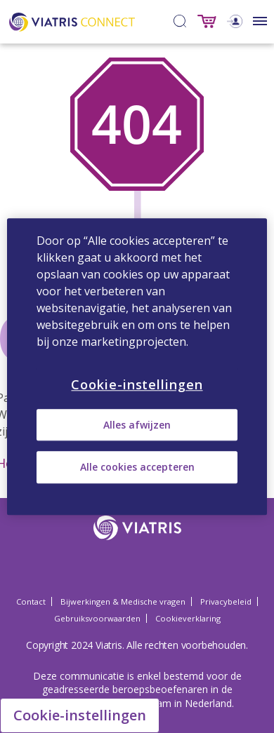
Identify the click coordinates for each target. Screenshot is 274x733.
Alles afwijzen (137, 424)
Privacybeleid (226, 601)
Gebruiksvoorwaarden (97, 618)
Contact (31, 601)
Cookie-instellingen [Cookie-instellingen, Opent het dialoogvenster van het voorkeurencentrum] (136, 384)
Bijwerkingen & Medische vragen (122, 601)
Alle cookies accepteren (137, 467)
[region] (137, 366)
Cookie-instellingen (79, 715)
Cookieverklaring (188, 618)
